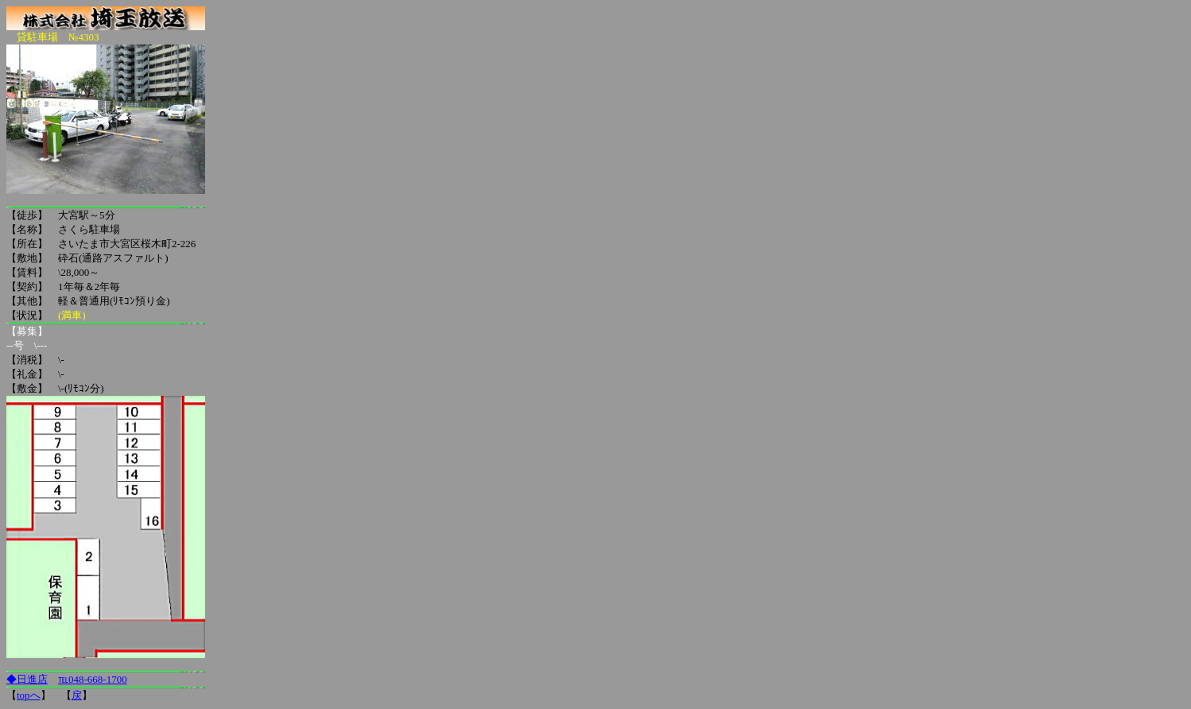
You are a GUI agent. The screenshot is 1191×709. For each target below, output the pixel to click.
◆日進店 (27, 679)
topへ (29, 695)
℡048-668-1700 (92, 679)
